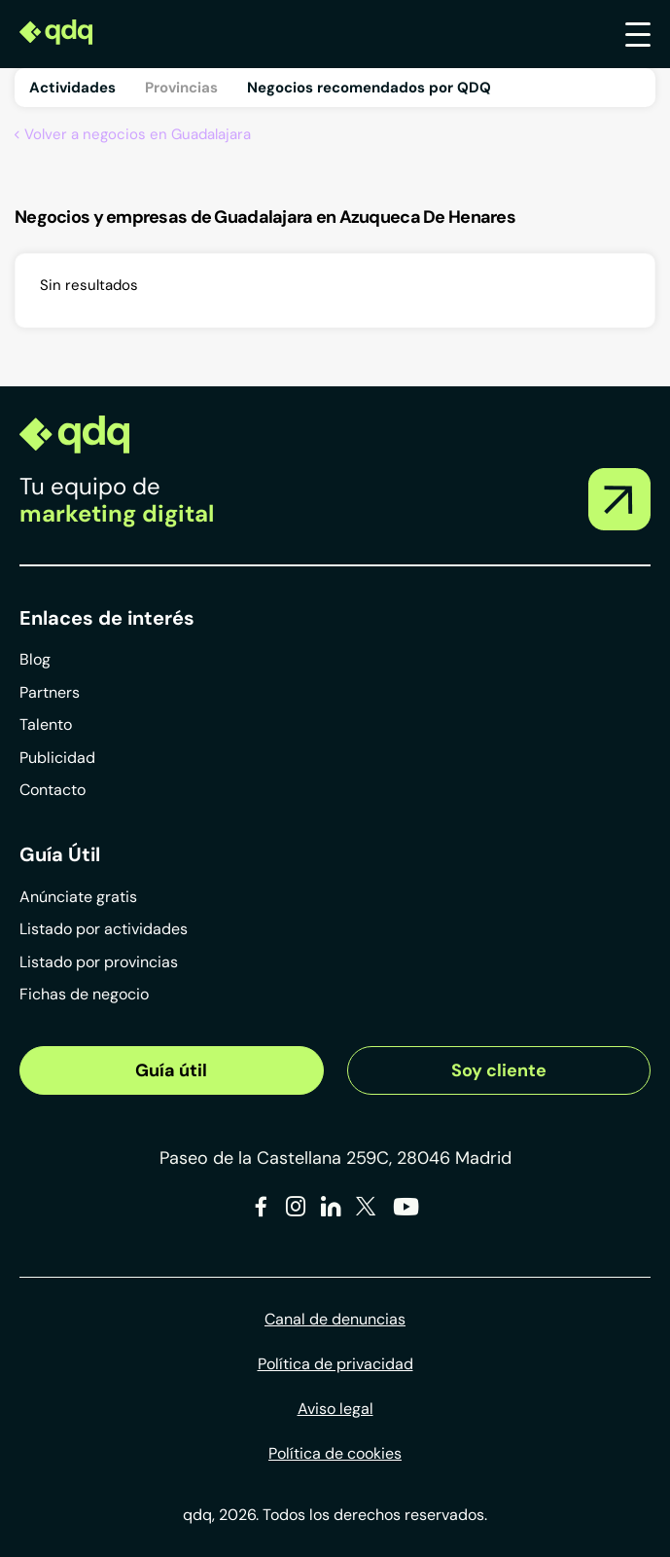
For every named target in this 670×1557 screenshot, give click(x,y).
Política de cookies (335, 1453)
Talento (45, 724)
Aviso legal (335, 1408)
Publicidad (57, 757)
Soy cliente (499, 1070)
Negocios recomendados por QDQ (369, 87)
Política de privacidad (335, 1364)
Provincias (181, 87)
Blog (35, 659)
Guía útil (171, 1070)
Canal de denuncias (335, 1319)
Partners (49, 692)
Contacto (52, 789)
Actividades (72, 87)
